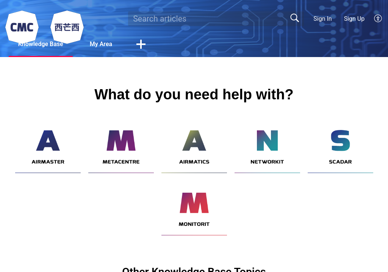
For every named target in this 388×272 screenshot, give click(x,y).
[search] (216, 18)
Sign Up (354, 18)
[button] (378, 18)
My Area (101, 44)
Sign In (322, 18)
